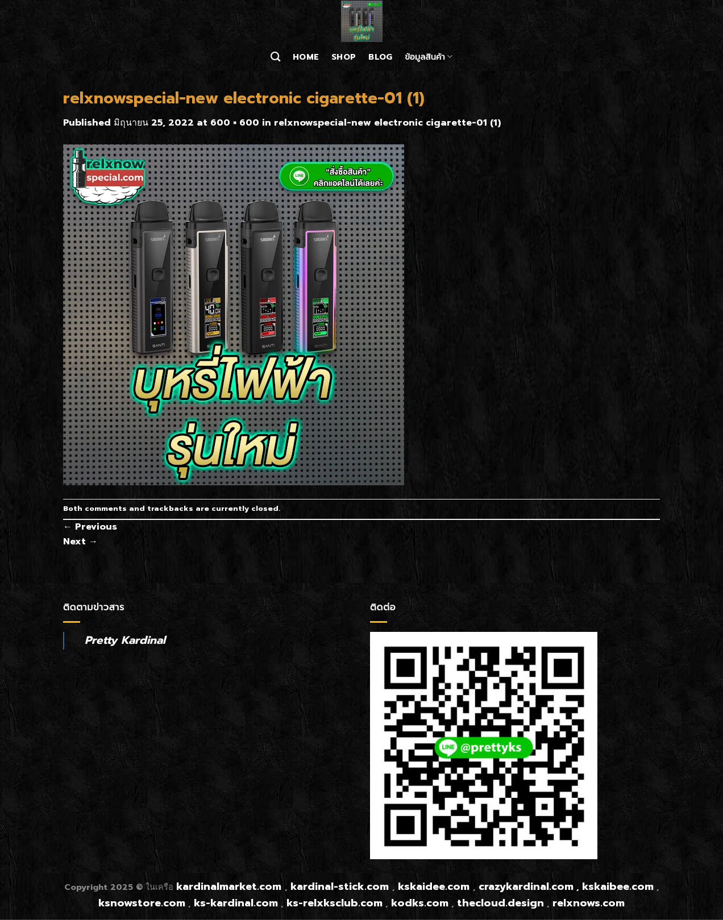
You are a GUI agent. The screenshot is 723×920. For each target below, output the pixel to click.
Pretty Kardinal (125, 640)
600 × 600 (234, 123)
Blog (380, 57)
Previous (90, 527)
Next (80, 541)
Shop (343, 57)
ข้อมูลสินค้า (428, 57)
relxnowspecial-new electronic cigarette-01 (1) (387, 123)
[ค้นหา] (275, 57)
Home (306, 57)
